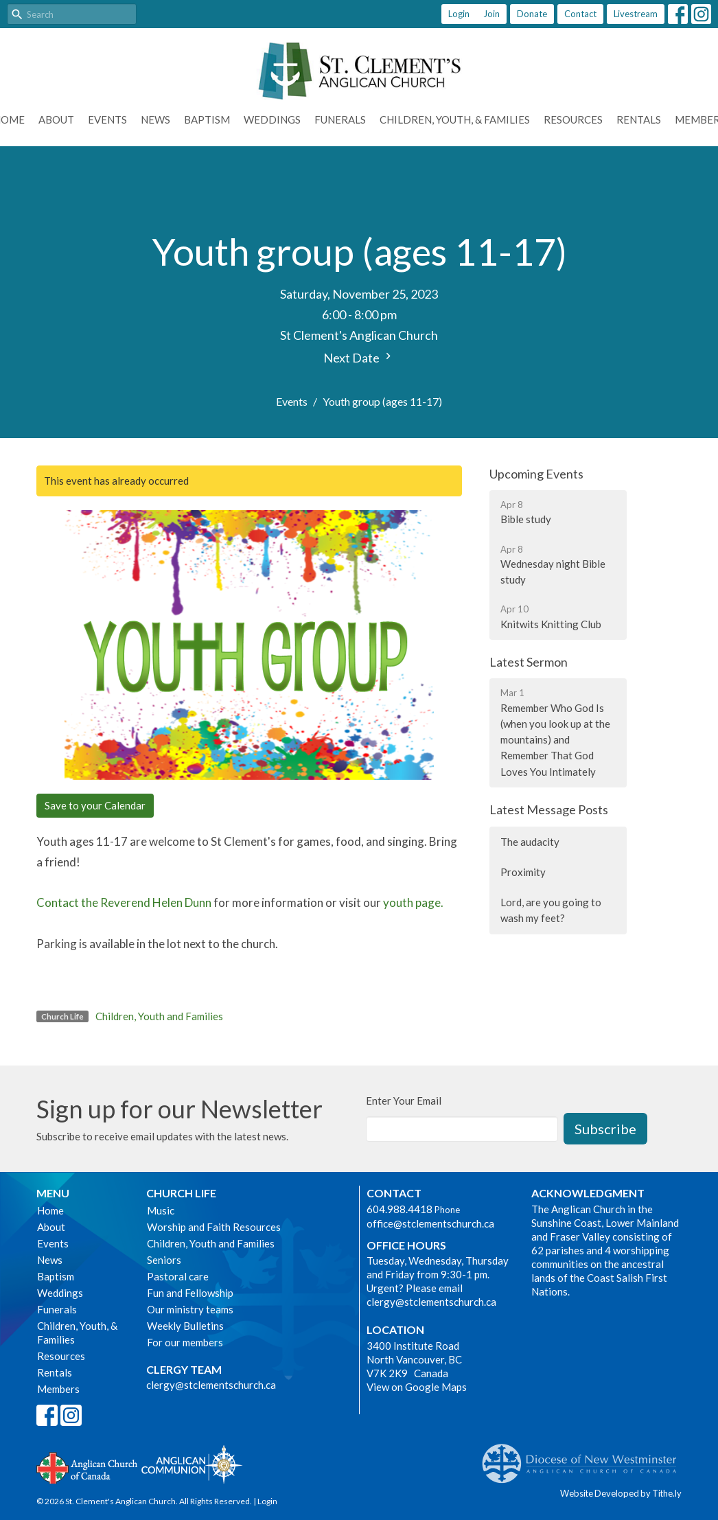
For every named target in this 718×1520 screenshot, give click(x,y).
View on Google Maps (417, 1387)
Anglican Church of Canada (87, 1466)
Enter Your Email (403, 1100)
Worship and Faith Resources (214, 1227)
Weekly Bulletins (185, 1326)
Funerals (340, 119)
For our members (185, 1342)
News (155, 119)
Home (50, 1210)
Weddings (272, 119)
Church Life (181, 1192)
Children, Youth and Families (159, 1016)
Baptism (207, 119)
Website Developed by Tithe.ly (621, 1493)
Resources (573, 119)
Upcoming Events (536, 473)
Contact (580, 13)
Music (160, 1210)
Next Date (359, 357)
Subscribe (605, 1128)
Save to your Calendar (95, 805)
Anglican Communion (192, 1464)
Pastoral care (178, 1276)
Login (459, 13)
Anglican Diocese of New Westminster (584, 1457)
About (56, 119)
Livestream (636, 13)
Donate (532, 13)
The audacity (529, 842)
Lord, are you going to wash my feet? (550, 910)
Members (58, 1389)
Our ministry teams (190, 1309)
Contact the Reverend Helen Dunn (123, 902)
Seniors (164, 1260)
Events (107, 119)
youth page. (413, 902)
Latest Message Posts (548, 809)
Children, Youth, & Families (455, 119)
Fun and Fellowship (190, 1293)
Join (491, 13)
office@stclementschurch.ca (430, 1223)
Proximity (523, 872)
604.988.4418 (399, 1209)
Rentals (638, 119)
